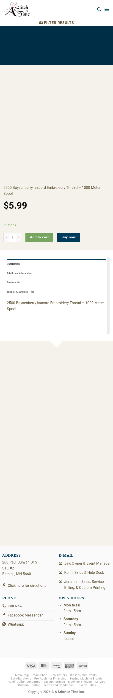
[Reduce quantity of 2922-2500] (6, 237)
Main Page (22, 675)
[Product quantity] (12, 237)
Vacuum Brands (54, 681)
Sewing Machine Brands (86, 678)
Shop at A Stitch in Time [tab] (20, 291)
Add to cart (39, 237)
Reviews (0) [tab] (13, 282)
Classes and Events (83, 675)
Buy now (68, 237)
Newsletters (58, 675)
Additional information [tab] (19, 273)
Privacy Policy (86, 685)
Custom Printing (29, 685)
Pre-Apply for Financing (50, 678)
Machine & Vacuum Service (86, 681)
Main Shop (40, 675)
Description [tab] (13, 263)
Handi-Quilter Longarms (24, 681)
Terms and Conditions (59, 685)
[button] (99, 9)
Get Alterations (21, 678)
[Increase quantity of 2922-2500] (19, 237)
